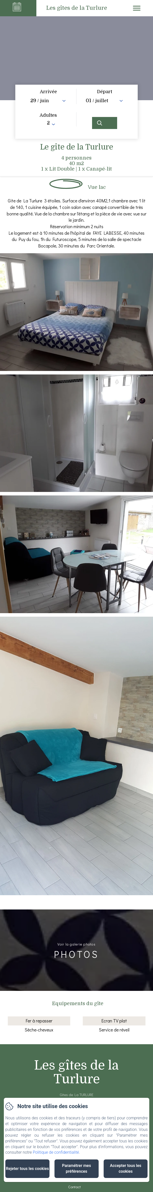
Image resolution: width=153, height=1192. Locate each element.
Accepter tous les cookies (125, 1168)
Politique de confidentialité (56, 1152)
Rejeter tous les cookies (27, 1168)
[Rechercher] (104, 123)
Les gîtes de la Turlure (76, 1072)
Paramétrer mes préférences (76, 1168)
